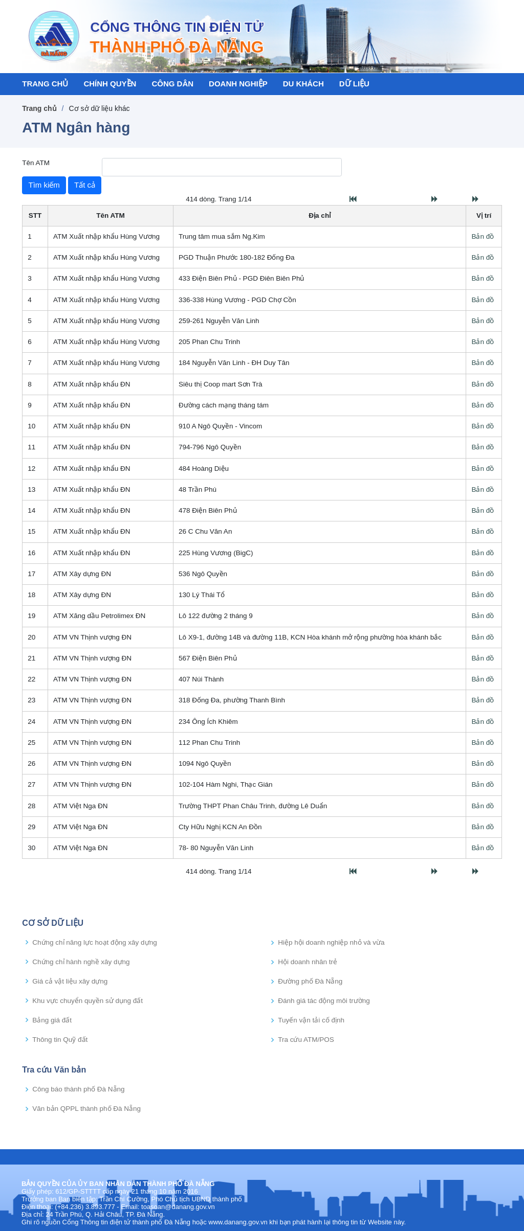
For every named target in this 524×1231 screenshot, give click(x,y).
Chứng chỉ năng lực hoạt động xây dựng (94, 942)
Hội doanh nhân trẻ (307, 962)
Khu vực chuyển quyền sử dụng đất (87, 1001)
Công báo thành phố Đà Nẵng (78, 1089)
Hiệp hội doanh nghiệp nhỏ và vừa (331, 942)
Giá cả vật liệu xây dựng (69, 981)
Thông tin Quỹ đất (60, 1039)
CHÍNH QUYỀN (109, 83)
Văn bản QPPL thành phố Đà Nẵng (86, 1108)
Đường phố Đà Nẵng (310, 981)
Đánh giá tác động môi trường (324, 1001)
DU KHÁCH (303, 83)
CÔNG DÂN (172, 83)
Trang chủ (39, 108)
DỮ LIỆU (354, 83)
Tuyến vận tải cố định (311, 1020)
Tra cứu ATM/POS (306, 1039)
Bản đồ (482, 236)
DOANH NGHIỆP (238, 83)
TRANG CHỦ (45, 83)
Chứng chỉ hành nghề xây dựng (80, 962)
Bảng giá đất (52, 1020)
